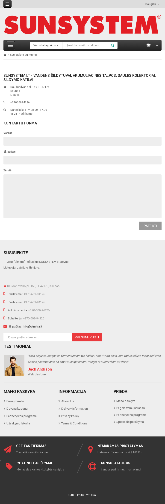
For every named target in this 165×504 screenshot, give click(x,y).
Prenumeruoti (87, 337)
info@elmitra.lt (32, 326)
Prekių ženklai (15, 401)
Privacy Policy (70, 416)
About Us (67, 401)
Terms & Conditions (74, 423)
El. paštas (9, 151)
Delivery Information (74, 408)
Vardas (7, 133)
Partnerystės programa (21, 416)
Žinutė (7, 170)
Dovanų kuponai (17, 408)
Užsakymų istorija (18, 423)
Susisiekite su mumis (24, 54)
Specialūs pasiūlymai (130, 422)
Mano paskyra (125, 401)
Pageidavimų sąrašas (130, 408)
